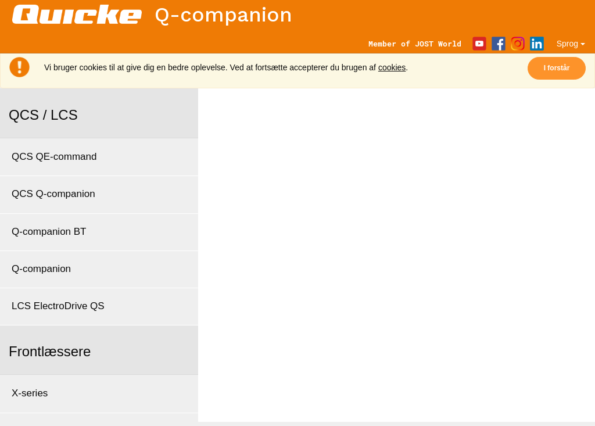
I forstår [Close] (557, 68)
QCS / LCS (43, 115)
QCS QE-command (54, 156)
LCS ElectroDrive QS (58, 306)
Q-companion (41, 268)
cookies (392, 67)
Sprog (571, 43)
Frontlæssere (50, 351)
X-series (30, 393)
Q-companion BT (49, 231)
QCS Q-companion (53, 193)
